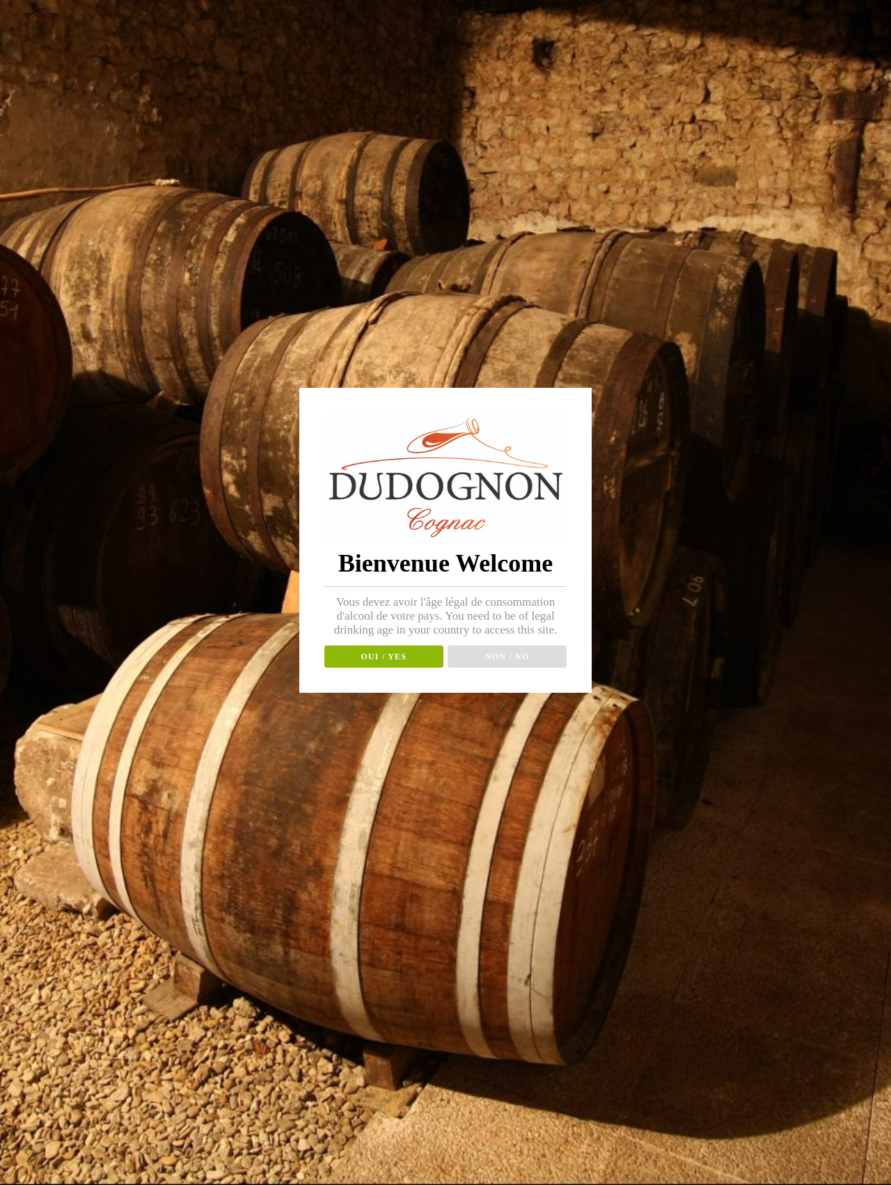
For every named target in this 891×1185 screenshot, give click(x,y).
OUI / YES (384, 656)
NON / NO (507, 656)
